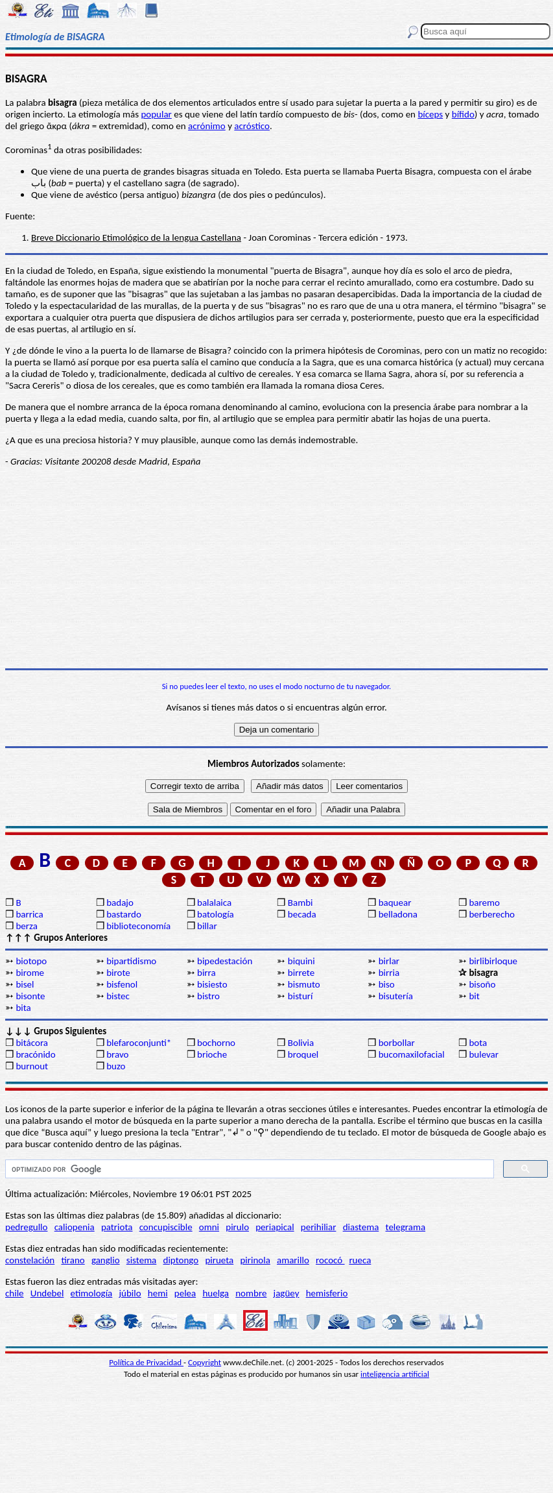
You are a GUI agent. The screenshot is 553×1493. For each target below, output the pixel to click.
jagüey (287, 1293)
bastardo (123, 914)
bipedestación (224, 961)
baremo (484, 902)
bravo (117, 1054)
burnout (32, 1066)
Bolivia (301, 1043)
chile (14, 1293)
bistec (118, 996)
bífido (463, 114)
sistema (141, 1260)
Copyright (204, 1362)
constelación (29, 1260)
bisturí (300, 996)
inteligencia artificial (394, 1374)
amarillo (293, 1260)
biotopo (31, 961)
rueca (360, 1260)
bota (478, 1043)
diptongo (181, 1260)
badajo (120, 902)
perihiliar (318, 1227)
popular (156, 114)
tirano (72, 1260)
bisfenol (121, 984)
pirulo (237, 1227)
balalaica (214, 902)
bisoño (482, 984)
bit (474, 996)
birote (118, 972)
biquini (301, 961)
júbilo (130, 1293)
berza (26, 926)
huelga (215, 1293)
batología (215, 914)
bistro (208, 996)
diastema (361, 1227)
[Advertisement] (276, 568)
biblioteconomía (138, 926)
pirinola (255, 1260)
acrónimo (207, 126)
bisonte (30, 996)
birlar (389, 961)
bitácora (32, 1043)
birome (30, 972)
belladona (398, 914)
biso (387, 984)
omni (209, 1227)
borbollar (397, 1043)
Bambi (300, 902)
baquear (395, 902)
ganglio (105, 1260)
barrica (29, 914)
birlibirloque (493, 961)
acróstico (252, 126)
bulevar (484, 1054)
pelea (185, 1293)
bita (23, 1008)
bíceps (430, 114)
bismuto (304, 984)
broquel (303, 1054)
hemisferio (327, 1293)
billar (207, 926)
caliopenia (74, 1227)
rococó (330, 1260)
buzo (115, 1066)
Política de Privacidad (146, 1362)
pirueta (219, 1260)
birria (389, 972)
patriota (117, 1227)
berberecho (492, 914)
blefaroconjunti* (138, 1043)
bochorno (216, 1043)
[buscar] (248, 1169)
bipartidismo (131, 961)
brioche (212, 1054)
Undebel (47, 1293)
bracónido (35, 1054)
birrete (301, 972)
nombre (250, 1293)
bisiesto (212, 984)
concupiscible (166, 1227)
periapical (274, 1227)
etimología (92, 1293)
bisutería (396, 996)
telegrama (406, 1227)
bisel (25, 984)
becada (302, 914)
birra (206, 972)
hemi (158, 1293)
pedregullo (26, 1227)
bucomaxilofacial (412, 1054)
